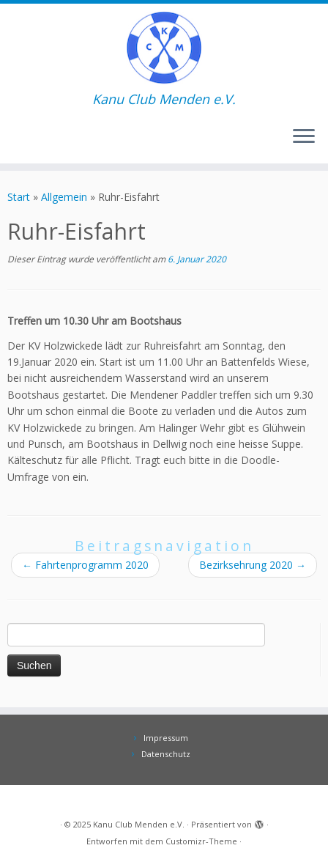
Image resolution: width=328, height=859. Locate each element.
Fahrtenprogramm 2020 (85, 565)
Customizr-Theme (201, 841)
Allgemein (64, 197)
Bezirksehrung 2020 (252, 565)
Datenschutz (165, 753)
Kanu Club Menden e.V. (138, 824)
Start (18, 197)
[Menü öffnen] (304, 137)
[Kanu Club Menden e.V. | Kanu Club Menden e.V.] (164, 47)
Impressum (166, 737)
